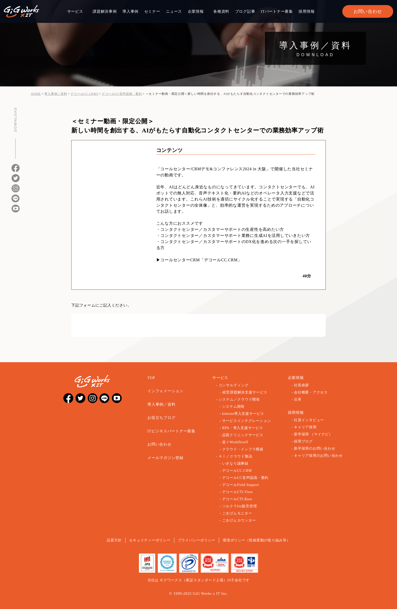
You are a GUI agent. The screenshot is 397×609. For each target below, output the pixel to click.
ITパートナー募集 (277, 11)
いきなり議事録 (235, 463)
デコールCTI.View (237, 492)
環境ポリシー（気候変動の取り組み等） (256, 540)
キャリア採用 (305, 427)
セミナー (152, 11)
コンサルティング (234, 385)
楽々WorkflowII (235, 442)
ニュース (174, 11)
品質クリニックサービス (242, 435)
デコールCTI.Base (237, 499)
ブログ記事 (245, 11)
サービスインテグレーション (246, 421)
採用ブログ (303, 441)
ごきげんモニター (237, 513)
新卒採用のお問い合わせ (314, 448)
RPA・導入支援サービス (242, 428)
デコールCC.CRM (237, 471)
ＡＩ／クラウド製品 (235, 456)
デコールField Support (240, 485)
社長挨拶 (301, 385)
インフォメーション (165, 391)
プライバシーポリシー (197, 540)
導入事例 (130, 11)
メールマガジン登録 (165, 458)
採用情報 (307, 11)
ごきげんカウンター (239, 520)
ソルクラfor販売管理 (239, 506)
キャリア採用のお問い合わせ (318, 456)
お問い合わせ (367, 11)
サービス (75, 11)
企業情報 (196, 11)
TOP (151, 378)
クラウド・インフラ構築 (242, 449)
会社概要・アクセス (311, 392)
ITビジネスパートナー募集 (171, 431)
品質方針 (114, 540)
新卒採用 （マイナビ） (313, 434)
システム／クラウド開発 (239, 399)
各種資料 (221, 11)
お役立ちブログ (161, 418)
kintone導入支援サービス (243, 414)
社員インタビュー (309, 420)
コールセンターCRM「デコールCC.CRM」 (201, 260)
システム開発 (233, 406)
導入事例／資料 (161, 404)
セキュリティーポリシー (149, 540)
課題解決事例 (105, 11)
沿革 (298, 399)
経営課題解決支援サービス (244, 392)
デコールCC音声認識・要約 (245, 478)
